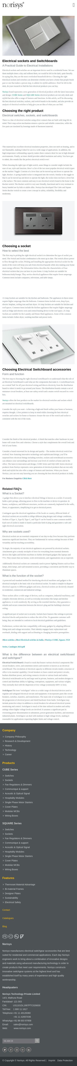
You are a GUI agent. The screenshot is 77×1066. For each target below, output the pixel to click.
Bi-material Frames (14, 889)
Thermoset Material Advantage (20, 884)
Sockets (9, 780)
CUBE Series (17, 95)
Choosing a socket (16, 246)
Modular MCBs (12, 811)
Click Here (27, 478)
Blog (4, 926)
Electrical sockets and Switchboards (29, 61)
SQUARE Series (33, 95)
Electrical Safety (13, 902)
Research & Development (17, 741)
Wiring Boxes (11, 816)
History (8, 745)
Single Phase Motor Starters (19, 802)
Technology (10, 750)
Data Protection (65, 1060)
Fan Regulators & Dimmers (18, 784)
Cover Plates (11, 807)
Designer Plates (13, 893)
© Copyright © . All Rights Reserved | (24, 1060)
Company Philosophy (15, 737)
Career (8, 754)
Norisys (5, 92)
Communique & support (16, 789)
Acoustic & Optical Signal (17, 793)
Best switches (8, 640)
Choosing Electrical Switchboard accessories (36, 369)
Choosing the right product (22, 110)
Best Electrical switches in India (30, 640)
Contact (6, 910)
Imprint (51, 1060)
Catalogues (8, 918)
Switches (9, 776)
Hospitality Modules (14, 798)
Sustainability (11, 898)
